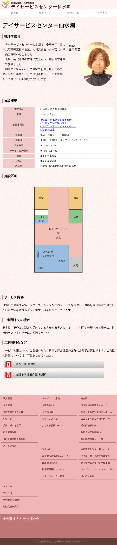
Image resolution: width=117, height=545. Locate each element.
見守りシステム (50, 419)
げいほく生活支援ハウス (53, 123)
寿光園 (14, 13)
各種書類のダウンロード (15, 412)
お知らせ (7, 419)
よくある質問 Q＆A (51, 425)
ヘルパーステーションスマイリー (58, 126)
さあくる (7, 486)
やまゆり (44, 13)
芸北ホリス (73, 13)
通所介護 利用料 (26, 364)
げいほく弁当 (47, 129)
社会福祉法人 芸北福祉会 (20, 519)
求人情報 (7, 405)
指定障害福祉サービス (92, 439)
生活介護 (7, 493)
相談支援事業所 (11, 506)
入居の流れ (47, 412)
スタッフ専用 (9, 445)
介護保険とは (48, 405)
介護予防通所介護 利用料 (31, 374)
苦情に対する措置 (12, 425)
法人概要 (7, 398)
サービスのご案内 (51, 398)
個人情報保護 (9, 432)
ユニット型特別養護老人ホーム (96, 412)
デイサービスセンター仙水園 (95, 462)
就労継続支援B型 (11, 500)
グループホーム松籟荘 (53, 476)
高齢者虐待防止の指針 (14, 439)
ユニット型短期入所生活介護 (95, 419)
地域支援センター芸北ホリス (95, 449)
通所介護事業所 (88, 425)
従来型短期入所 (50, 462)
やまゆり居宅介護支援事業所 (56, 119)
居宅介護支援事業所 (91, 432)
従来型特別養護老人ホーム (94, 405)
